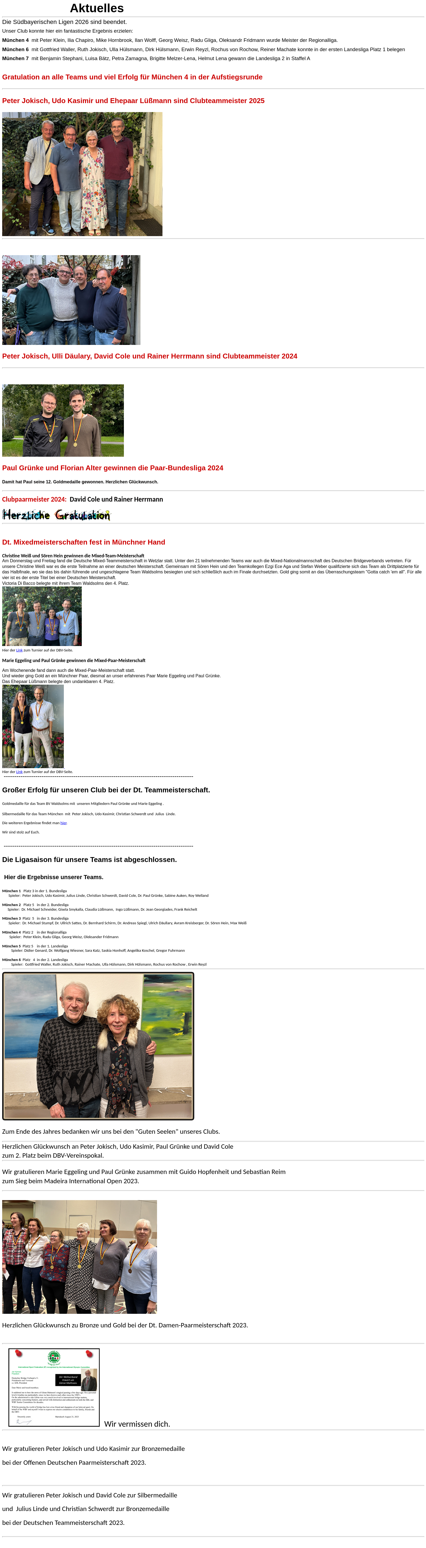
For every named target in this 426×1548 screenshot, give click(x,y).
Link (19, 650)
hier (64, 822)
